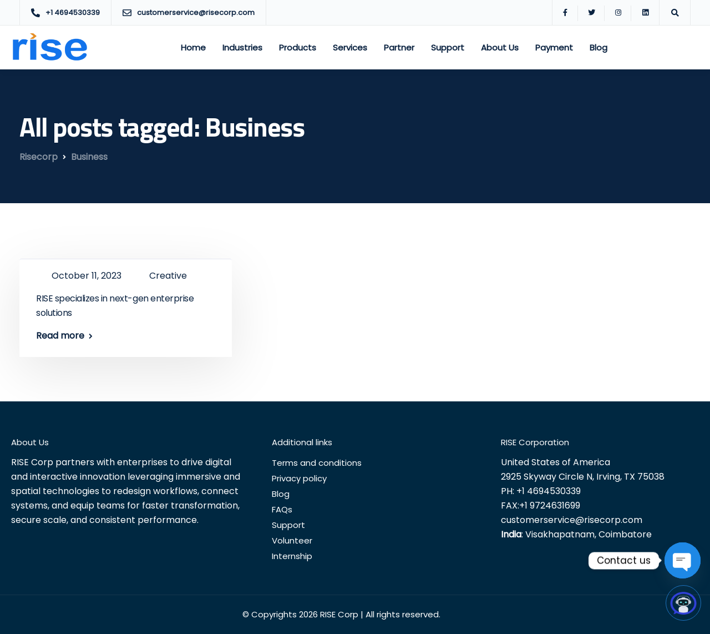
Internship (292, 556)
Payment (554, 47)
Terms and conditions (317, 463)
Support (447, 47)
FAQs (282, 509)
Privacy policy (299, 478)
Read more (60, 335)
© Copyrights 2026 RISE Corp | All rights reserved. (341, 614)
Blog (598, 47)
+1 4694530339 (548, 491)
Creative (168, 275)
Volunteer (292, 540)
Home (193, 47)
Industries (242, 47)
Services (350, 47)
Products (297, 47)
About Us (500, 47)
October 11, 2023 (88, 275)
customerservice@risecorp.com (571, 520)
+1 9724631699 (549, 505)
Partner (399, 47)
